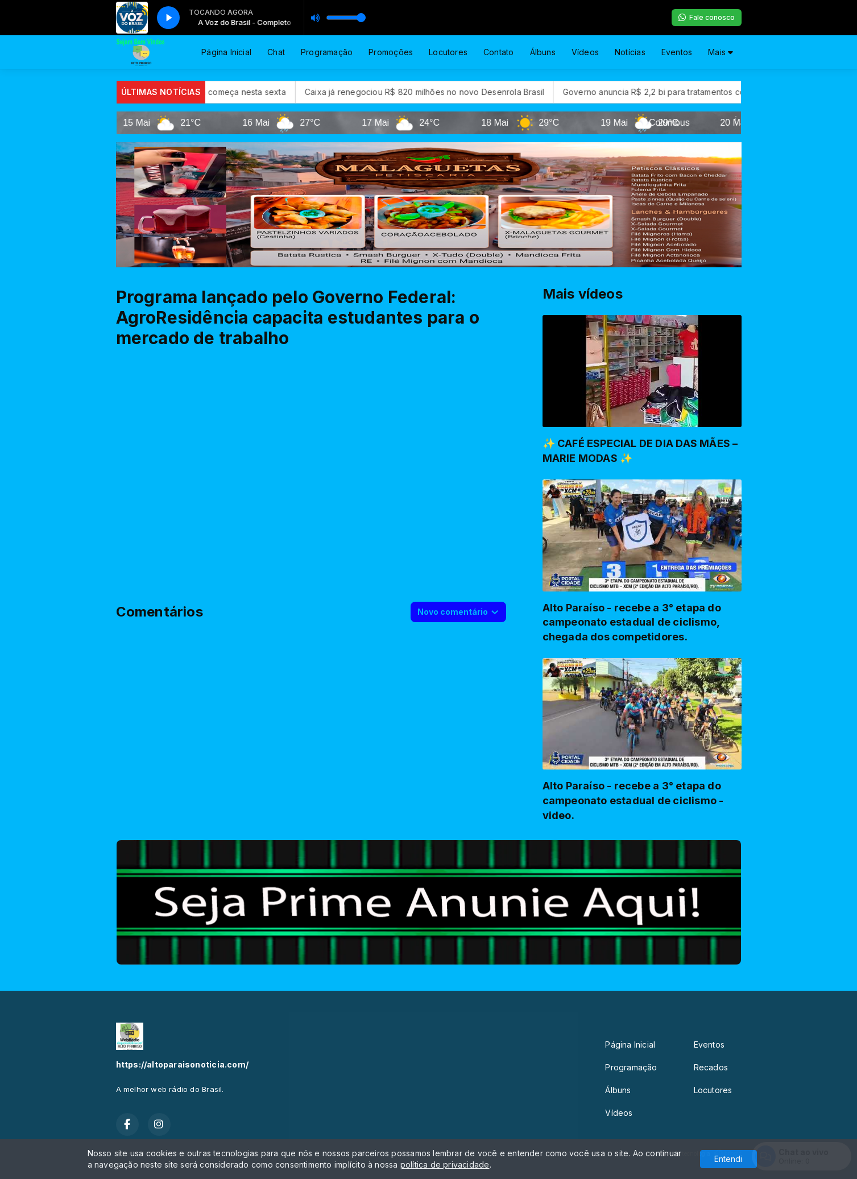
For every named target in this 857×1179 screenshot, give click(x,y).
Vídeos (585, 52)
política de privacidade (445, 1164)
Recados (711, 1067)
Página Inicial (226, 52)
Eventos (676, 52)
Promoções (391, 52)
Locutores (448, 52)
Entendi (728, 1159)
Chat (276, 52)
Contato (498, 52)
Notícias (630, 52)
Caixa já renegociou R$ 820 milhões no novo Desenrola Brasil (472, 92)
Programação (327, 52)
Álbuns (543, 52)
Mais (720, 52)
